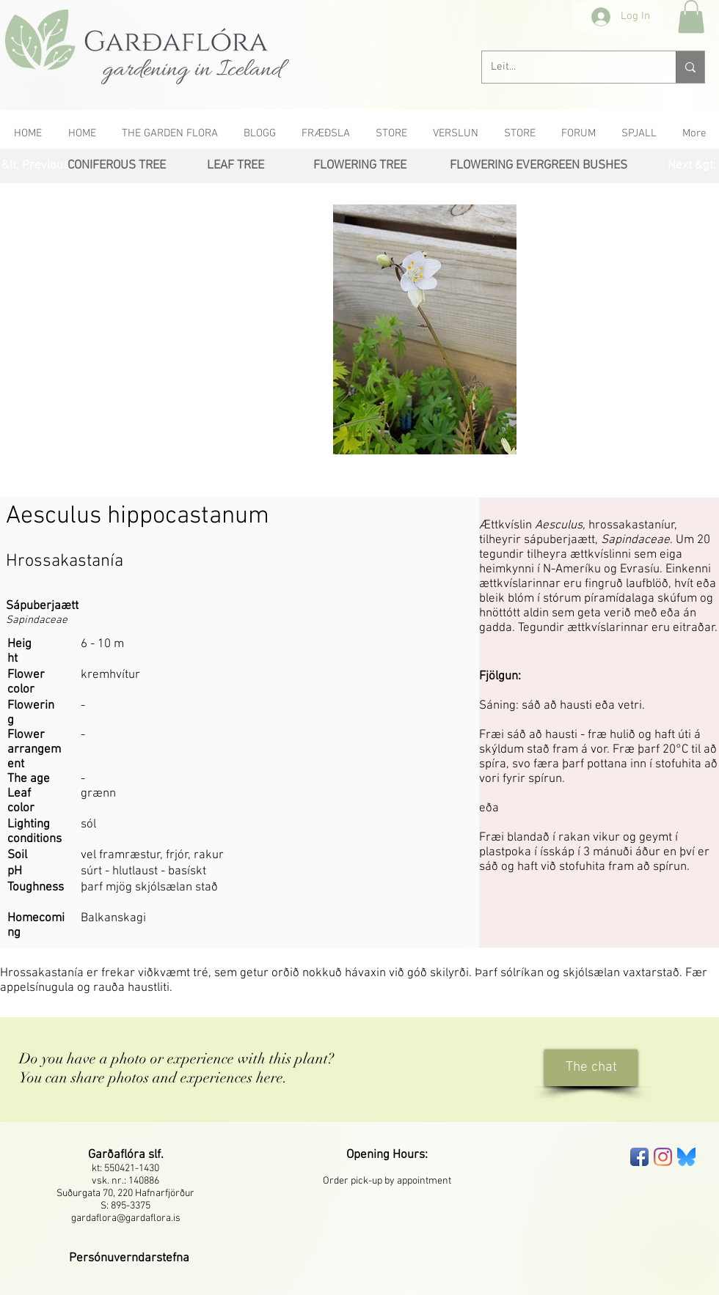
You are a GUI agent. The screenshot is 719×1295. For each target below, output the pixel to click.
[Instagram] (663, 1157)
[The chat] (591, 1067)
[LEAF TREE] (235, 166)
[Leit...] (568, 67)
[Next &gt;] (691, 166)
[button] (691, 16)
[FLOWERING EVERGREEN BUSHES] (538, 166)
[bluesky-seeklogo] (686, 1157)
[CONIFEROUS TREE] (116, 166)
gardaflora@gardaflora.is (125, 1218)
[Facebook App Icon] (639, 1157)
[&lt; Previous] (35, 166)
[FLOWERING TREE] (359, 166)
